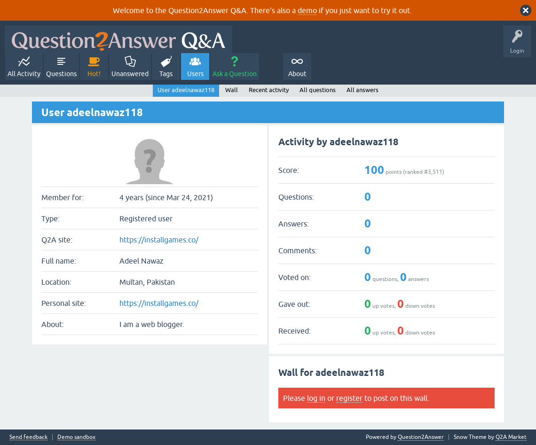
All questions (318, 90)
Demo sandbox (76, 437)
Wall (231, 90)
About (297, 74)
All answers (362, 90)
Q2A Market (511, 437)
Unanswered (130, 74)
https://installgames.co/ (158, 239)
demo (307, 10)
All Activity (24, 74)
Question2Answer (421, 437)
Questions (61, 74)
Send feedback (28, 437)
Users (195, 74)
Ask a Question (235, 74)
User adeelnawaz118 (186, 90)
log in (316, 398)
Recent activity (269, 90)
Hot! (94, 74)
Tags (166, 74)
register (349, 398)
